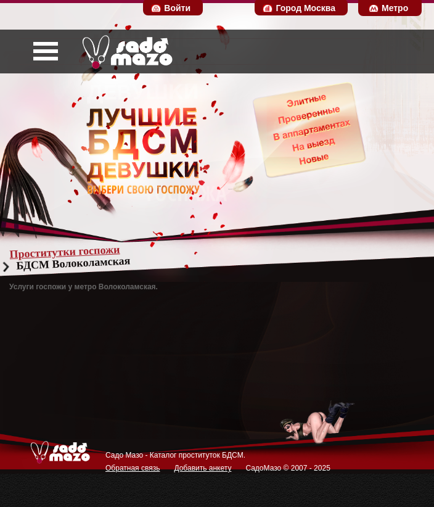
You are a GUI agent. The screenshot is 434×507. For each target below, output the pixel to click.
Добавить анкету (202, 468)
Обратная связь (132, 468)
